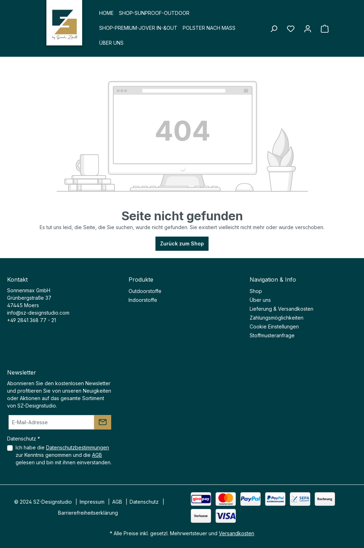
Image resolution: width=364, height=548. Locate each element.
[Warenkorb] (336, 29)
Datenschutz (144, 502)
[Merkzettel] (290, 29)
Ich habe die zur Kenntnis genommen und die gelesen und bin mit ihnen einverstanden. (64, 454)
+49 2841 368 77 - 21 (31, 320)
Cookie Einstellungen (274, 326)
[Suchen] (273, 29)
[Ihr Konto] (307, 29)
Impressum (92, 502)
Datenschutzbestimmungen (77, 447)
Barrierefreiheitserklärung (88, 513)
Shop (256, 291)
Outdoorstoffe (145, 291)
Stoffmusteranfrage (272, 335)
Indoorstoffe (143, 300)
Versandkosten (236, 533)
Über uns (260, 300)
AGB (97, 455)
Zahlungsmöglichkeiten (276, 318)
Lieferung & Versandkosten (281, 309)
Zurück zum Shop (182, 243)
